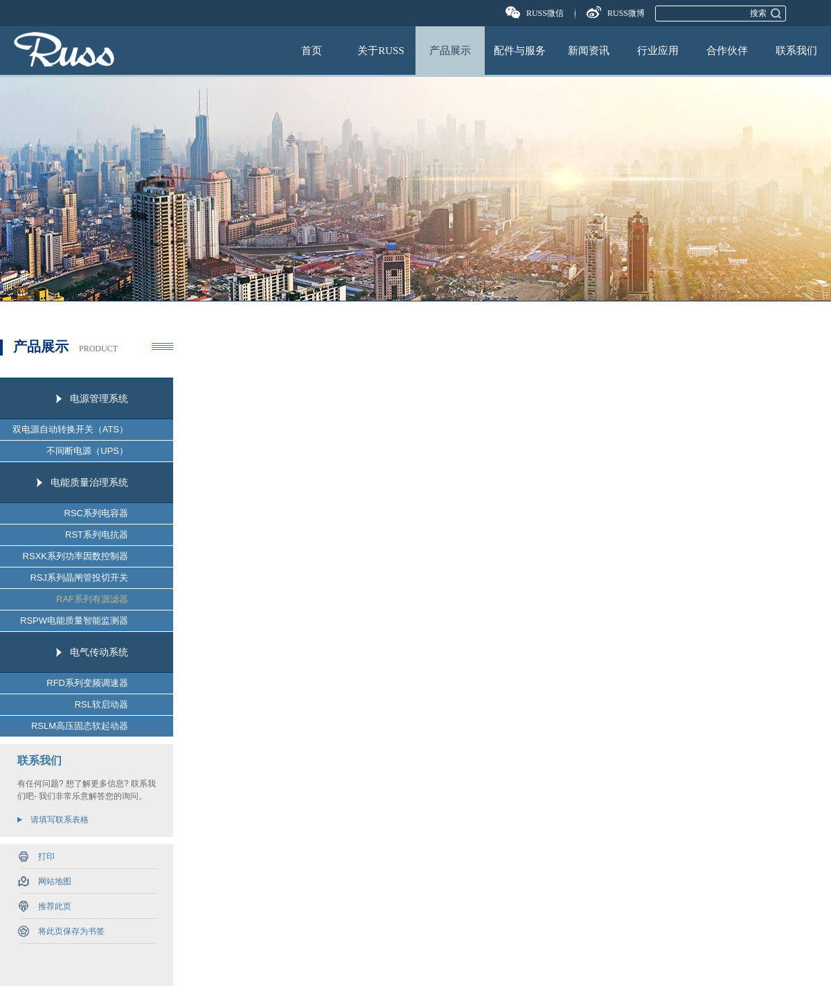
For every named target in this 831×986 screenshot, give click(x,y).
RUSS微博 (626, 13)
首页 (311, 50)
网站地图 (54, 881)
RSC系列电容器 (96, 513)
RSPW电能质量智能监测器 (74, 620)
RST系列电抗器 (96, 534)
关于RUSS (380, 50)
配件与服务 (520, 50)
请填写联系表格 (59, 820)
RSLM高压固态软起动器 (79, 726)
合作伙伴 (727, 50)
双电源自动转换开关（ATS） (70, 429)
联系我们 (796, 50)
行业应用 (658, 50)
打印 (46, 856)
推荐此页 (54, 906)
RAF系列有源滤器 (92, 599)
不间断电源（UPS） (87, 451)
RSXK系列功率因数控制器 (75, 556)
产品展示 (450, 50)
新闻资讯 (588, 50)
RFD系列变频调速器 (87, 683)
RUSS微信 (545, 13)
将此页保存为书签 (71, 931)
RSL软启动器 (101, 704)
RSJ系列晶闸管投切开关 (79, 577)
